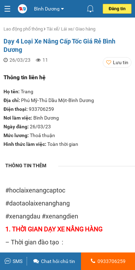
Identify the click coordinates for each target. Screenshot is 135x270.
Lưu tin (120, 62)
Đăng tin (117, 8)
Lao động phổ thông (24, 29)
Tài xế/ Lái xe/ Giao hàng (71, 29)
